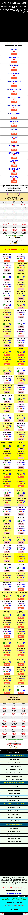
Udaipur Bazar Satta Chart (14, 821)
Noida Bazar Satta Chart (14, 835)
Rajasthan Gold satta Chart (14, 769)
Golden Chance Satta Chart (14, 776)
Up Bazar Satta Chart (14, 786)
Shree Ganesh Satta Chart (14, 800)
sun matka (24, 845)
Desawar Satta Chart (14, 762)
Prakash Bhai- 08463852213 (14, 699)
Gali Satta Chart (13, 828)
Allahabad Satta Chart (14, 790)
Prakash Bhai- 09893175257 (14, 197)
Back (2, 913)
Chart (9, 256)
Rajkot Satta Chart (14, 759)
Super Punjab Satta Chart (14, 817)
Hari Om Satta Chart (14, 831)
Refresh (14, 54)
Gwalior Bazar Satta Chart (14, 766)
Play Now (7, 261)
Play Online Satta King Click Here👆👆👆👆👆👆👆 (14, 242)
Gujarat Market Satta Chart (14, 772)
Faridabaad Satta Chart (14, 793)
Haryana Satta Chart (14, 807)
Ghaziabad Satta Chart (14, 814)
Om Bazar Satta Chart (14, 811)
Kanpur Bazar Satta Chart (14, 797)
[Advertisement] (14, 27)
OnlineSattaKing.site (16, 238)
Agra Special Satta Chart (14, 838)
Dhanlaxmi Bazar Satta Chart (14, 779)
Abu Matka (24, 896)
